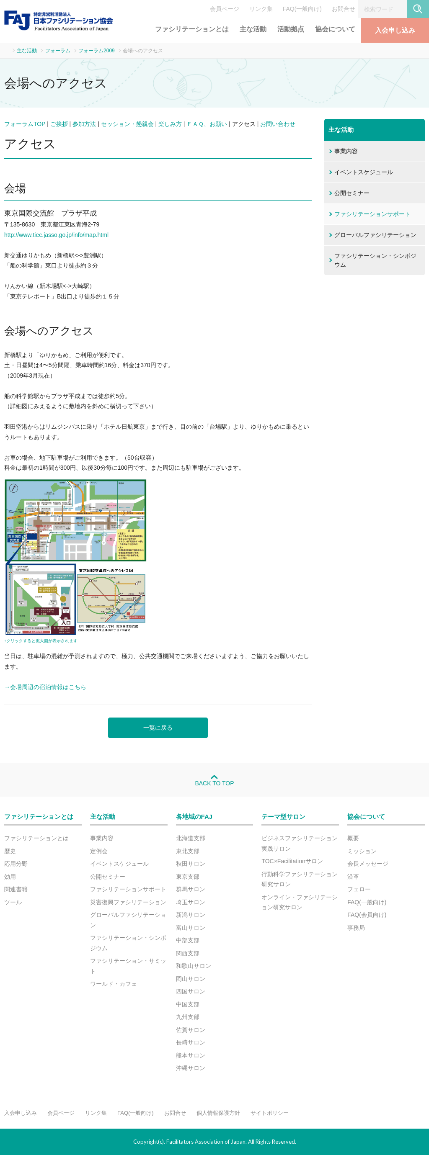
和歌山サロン (193, 965)
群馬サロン (190, 889)
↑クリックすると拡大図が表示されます (41, 640)
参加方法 (84, 124)
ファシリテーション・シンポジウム (375, 260)
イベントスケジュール (363, 172)
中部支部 (187, 940)
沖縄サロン (190, 1068)
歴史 (10, 851)
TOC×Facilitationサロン (292, 861)
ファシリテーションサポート (372, 214)
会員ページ (224, 8)
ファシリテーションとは (192, 29)
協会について (335, 29)
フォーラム (57, 51)
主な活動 (253, 29)
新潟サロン (190, 914)
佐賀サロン (190, 1029)
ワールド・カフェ (113, 983)
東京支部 (187, 876)
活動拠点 (290, 29)
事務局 (356, 927)
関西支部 (187, 953)
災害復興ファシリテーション (128, 902)
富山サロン (190, 927)
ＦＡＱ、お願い (206, 124)
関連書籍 (16, 889)
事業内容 (346, 151)
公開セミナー (352, 193)
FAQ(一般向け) (302, 8)
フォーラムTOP (24, 124)
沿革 (353, 876)
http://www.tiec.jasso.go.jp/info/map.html (56, 235)
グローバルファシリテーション (375, 235)
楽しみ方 (170, 124)
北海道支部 (190, 838)
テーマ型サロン (283, 816)
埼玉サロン (190, 902)
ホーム (6, 50)
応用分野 (16, 863)
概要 (353, 838)
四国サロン (190, 991)
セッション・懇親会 (127, 124)
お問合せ (343, 8)
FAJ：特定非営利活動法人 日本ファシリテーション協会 (58, 20)
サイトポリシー (270, 1113)
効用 (10, 876)
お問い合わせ (277, 124)
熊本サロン (190, 1055)
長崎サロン (190, 1042)
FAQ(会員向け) (366, 914)
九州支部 (187, 1017)
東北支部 (187, 851)
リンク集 (261, 8)
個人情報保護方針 (218, 1113)
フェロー (359, 889)
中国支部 (187, 1004)
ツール (13, 902)
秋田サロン (190, 863)
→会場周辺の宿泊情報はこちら (45, 687)
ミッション (362, 851)
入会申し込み (395, 30)
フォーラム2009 (96, 51)
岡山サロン (190, 978)
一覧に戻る (158, 727)
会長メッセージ (367, 863)
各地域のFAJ (194, 816)
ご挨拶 (59, 124)
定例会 (99, 851)
